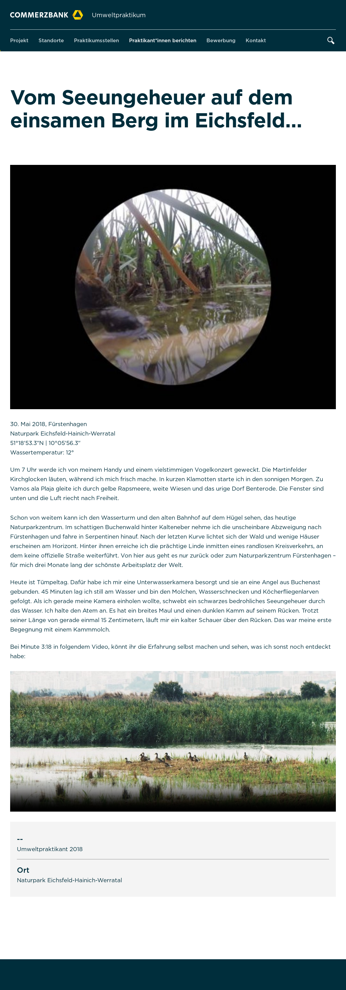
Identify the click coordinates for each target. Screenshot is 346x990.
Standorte (51, 40)
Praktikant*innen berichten (162, 40)
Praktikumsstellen (96, 40)
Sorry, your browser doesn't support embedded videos (173, 741)
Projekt (19, 40)
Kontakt (256, 40)
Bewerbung (221, 40)
